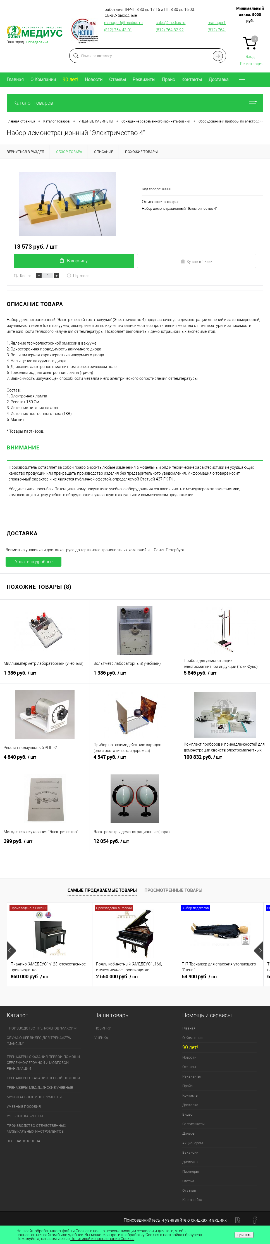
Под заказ (78, 275)
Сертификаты (193, 1124)
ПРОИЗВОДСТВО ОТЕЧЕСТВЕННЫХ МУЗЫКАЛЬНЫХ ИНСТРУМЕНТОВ (36, 1128)
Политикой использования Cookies (102, 1238)
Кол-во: (26, 275)
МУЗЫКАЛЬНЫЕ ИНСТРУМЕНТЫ (34, 1097)
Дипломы (190, 1162)
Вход (250, 56)
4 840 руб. (45, 760)
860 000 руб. (50, 979)
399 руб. (45, 844)
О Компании (43, 79)
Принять (244, 1235)
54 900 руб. (221, 979)
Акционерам (192, 1143)
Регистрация (252, 64)
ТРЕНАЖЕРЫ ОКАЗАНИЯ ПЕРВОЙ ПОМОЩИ (43, 1078)
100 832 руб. (225, 760)
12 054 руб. (135, 844)
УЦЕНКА (101, 1038)
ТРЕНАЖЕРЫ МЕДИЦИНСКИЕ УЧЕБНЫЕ (40, 1087)
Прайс (168, 79)
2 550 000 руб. (135, 979)
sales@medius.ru (170, 22)
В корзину (73, 260)
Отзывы (117, 79)
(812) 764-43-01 (118, 30)
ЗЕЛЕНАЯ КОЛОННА (23, 1141)
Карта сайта (192, 1200)
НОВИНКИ (102, 1028)
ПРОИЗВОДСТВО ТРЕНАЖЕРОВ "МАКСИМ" (42, 1028)
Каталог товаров (135, 103)
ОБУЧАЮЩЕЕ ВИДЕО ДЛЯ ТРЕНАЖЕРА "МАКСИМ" (39, 1041)
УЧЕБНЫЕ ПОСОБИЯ (24, 1106)
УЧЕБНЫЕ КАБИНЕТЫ (25, 1116)
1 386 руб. (45, 676)
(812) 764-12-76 (222, 30)
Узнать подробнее (33, 561)
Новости (93, 79)
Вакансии (190, 1152)
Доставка (219, 79)
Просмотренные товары (173, 890)
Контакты (191, 79)
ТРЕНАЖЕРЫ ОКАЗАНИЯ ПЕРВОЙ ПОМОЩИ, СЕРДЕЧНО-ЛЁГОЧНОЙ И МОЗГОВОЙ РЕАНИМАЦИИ (43, 1063)
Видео (187, 1114)
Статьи (188, 1181)
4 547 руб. (135, 760)
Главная (15, 79)
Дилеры (188, 1133)
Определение (37, 42)
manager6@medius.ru (123, 22)
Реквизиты (144, 79)
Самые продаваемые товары (102, 890)
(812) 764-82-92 (170, 30)
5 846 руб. (225, 676)
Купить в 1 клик (196, 261)
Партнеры (190, 1171)
